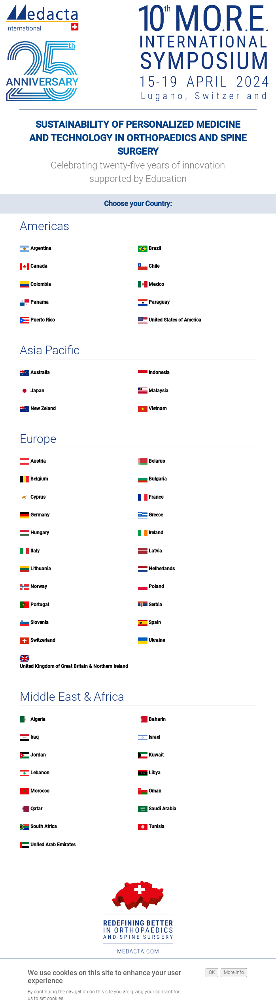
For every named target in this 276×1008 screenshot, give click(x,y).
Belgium (39, 479)
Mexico (156, 284)
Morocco (39, 791)
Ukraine (157, 640)
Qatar (36, 808)
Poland (156, 586)
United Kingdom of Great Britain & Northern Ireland (74, 666)
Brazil (155, 248)
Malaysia (158, 390)
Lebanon (39, 772)
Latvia (155, 551)
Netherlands (162, 568)
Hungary (39, 532)
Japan (37, 390)
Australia (40, 372)
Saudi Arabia (162, 808)
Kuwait (156, 755)
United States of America (175, 320)
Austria (38, 461)
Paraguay (159, 302)
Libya (155, 772)
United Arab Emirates (53, 844)
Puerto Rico (42, 320)
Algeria (37, 719)
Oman (155, 791)
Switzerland (42, 640)
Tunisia (156, 826)
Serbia (155, 604)
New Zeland (43, 408)
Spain (155, 622)
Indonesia (159, 372)
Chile (154, 266)
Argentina (40, 248)
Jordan (38, 755)
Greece (156, 515)
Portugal (39, 604)
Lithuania (40, 568)
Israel (154, 737)
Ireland (156, 532)
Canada (38, 266)
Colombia (40, 284)
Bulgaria (158, 479)
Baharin (157, 719)
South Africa (43, 826)
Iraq (34, 737)
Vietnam (157, 408)
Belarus (157, 461)
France (156, 497)
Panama (39, 302)
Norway (38, 586)
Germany (39, 515)
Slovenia (39, 622)
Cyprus (37, 497)
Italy (35, 551)
